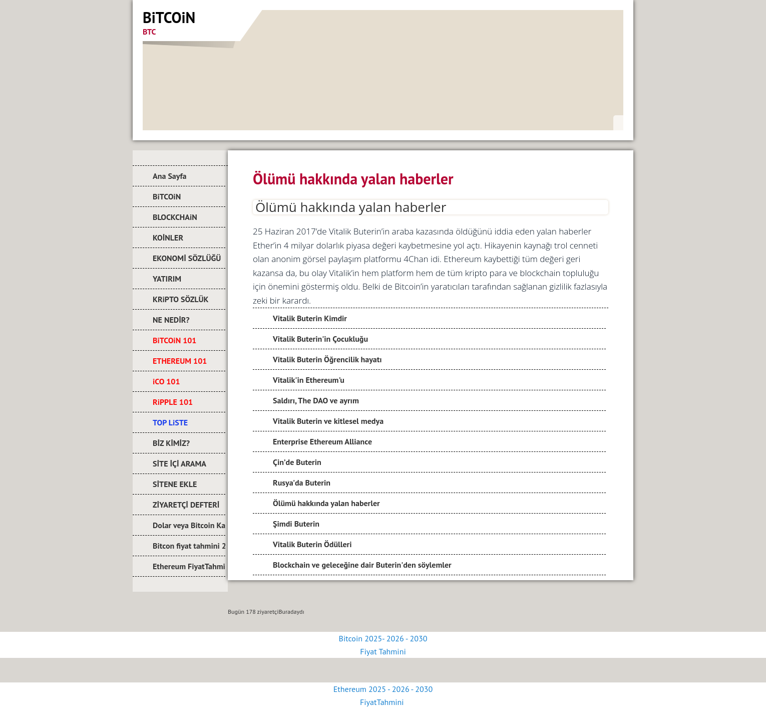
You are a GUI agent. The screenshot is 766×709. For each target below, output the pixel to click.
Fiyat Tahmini (383, 651)
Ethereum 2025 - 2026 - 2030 (383, 689)
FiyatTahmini (383, 702)
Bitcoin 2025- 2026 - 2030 (383, 638)
